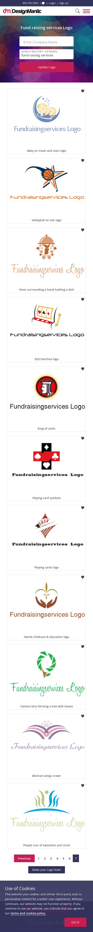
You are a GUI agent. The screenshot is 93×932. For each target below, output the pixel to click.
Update (47, 67)
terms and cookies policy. (28, 913)
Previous (24, 858)
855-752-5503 (30, 3)
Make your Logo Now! (46, 870)
